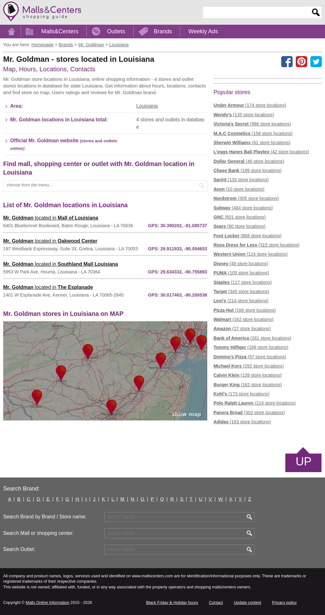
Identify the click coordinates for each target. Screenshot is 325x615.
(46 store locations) (249, 161)
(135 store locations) (244, 114)
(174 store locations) (250, 105)
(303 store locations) (249, 412)
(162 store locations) (244, 319)
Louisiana (146, 106)
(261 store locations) (252, 338)
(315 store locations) (257, 244)
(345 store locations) (241, 291)
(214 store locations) (241, 300)
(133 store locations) (241, 179)
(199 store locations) (248, 170)
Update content (247, 602)
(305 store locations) (246, 198)
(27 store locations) (242, 328)
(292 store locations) (249, 365)
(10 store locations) (239, 189)
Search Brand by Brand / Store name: (45, 516)
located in (50, 218)
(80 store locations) (240, 226)
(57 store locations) (250, 356)
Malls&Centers (59, 31)
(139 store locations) (248, 375)
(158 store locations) (253, 133)
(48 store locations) (241, 263)
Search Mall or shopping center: (38, 533)
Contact (216, 602)
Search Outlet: (19, 549)
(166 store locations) (251, 347)
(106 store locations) (245, 310)
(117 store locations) (243, 282)
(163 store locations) (242, 421)
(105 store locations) (241, 272)
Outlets (116, 31)
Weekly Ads (203, 31)
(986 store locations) (252, 123)
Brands (163, 31)
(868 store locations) (248, 235)
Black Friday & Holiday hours (172, 602)
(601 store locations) (240, 217)
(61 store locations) (252, 142)
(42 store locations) (261, 151)
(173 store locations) (241, 393)
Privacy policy (284, 602)
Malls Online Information (47, 602)
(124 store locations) (251, 254)
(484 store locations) (243, 207)
